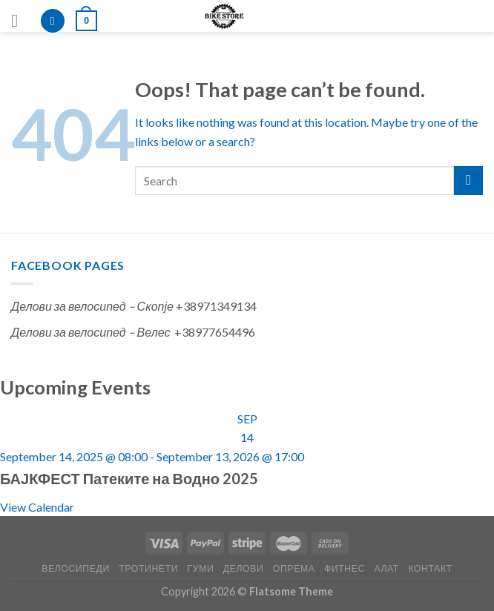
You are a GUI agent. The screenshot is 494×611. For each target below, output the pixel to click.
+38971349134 (216, 306)
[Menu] (20, 20)
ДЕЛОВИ (243, 568)
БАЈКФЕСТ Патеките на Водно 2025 (129, 478)
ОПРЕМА (294, 568)
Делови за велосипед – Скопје (92, 306)
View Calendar (37, 507)
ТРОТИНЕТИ (148, 568)
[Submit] (468, 180)
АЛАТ (386, 568)
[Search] (53, 21)
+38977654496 (214, 332)
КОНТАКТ (430, 568)
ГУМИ (201, 568)
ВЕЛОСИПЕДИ (76, 568)
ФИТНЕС (344, 568)
